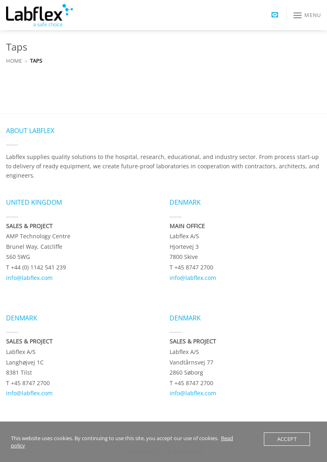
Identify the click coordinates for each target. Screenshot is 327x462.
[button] (275, 15)
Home (14, 60)
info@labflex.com (29, 278)
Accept (287, 439)
